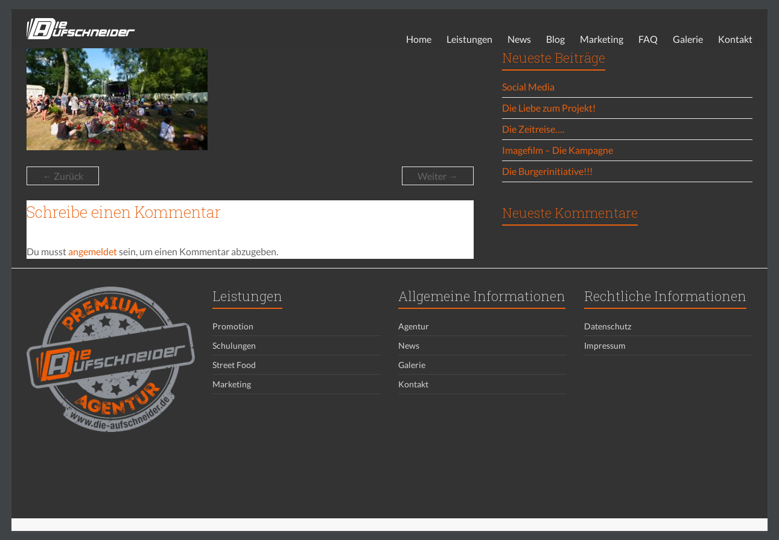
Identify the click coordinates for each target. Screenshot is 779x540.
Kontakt (735, 39)
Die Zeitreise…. (533, 129)
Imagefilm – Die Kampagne (557, 150)
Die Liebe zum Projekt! (549, 107)
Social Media (528, 86)
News (519, 39)
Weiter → (438, 176)
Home (418, 39)
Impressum (605, 345)
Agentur (413, 326)
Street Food (234, 365)
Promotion (232, 326)
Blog (555, 39)
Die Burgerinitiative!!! (547, 171)
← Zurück (62, 176)
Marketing (601, 39)
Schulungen (234, 345)
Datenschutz (607, 326)
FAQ (648, 39)
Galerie (688, 39)
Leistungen (469, 39)
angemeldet (92, 251)
